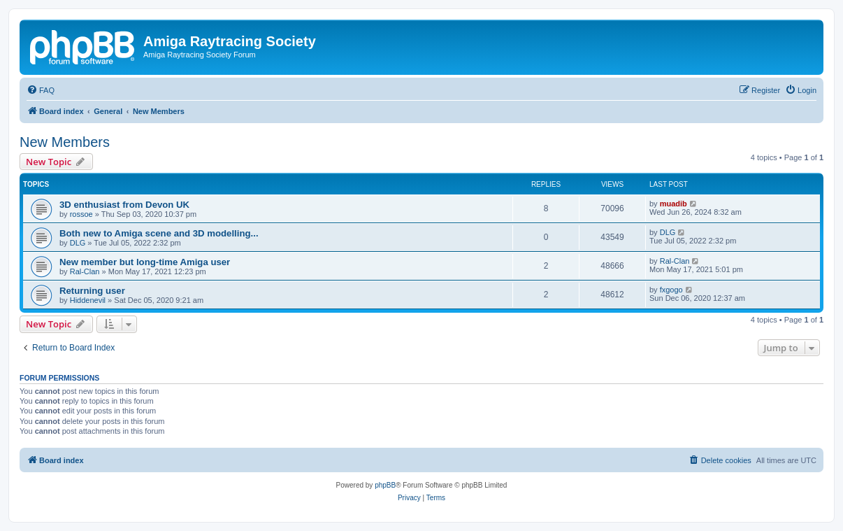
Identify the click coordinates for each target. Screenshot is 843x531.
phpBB (385, 485)
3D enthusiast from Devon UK (124, 204)
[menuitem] (41, 90)
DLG (78, 243)
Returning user (92, 290)
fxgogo (671, 289)
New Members (65, 142)
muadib (673, 203)
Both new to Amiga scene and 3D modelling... (159, 233)
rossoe (81, 214)
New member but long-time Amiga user (144, 262)
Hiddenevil (88, 300)
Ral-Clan (85, 271)
